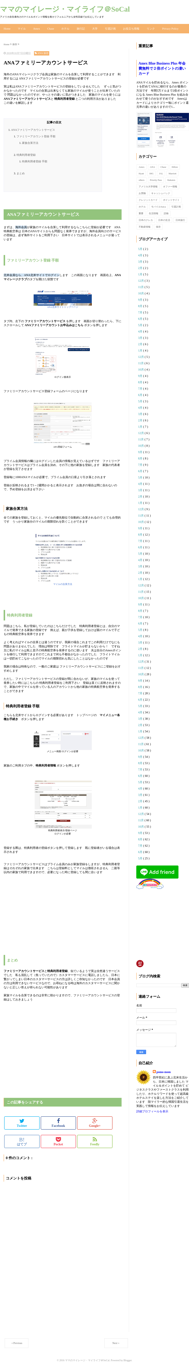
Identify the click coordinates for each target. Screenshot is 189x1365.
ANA (152, 164)
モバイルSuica (158, 204)
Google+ (95, 1120)
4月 (140, 252)
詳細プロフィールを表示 (152, 1108)
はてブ (22, 1138)
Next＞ (116, 1340)
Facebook (58, 1120)
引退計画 (106, 27)
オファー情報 (170, 183)
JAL (161, 170)
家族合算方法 (30, 140)
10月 (141, 290)
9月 (140, 297)
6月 (140, 316)
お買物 (142, 190)
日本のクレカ (146, 217)
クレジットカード (148, 197)
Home (7, 27)
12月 (141, 277)
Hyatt (141, 170)
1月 (140, 271)
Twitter (22, 1120)
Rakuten (171, 177)
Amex (35, 27)
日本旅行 (180, 217)
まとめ (21, 170)
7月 (140, 309)
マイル (21, 27)
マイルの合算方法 (62, 581)
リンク (145, 27)
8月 (140, 303)
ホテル (63, 27)
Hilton (175, 164)
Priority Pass (156, 177)
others (141, 177)
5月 (140, 246)
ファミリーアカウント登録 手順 (36, 133)
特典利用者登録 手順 (34, 158)
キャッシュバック (160, 190)
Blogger (128, 1357)
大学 (91, 27)
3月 (140, 258)
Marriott (172, 170)
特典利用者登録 (26, 152)
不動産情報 (144, 224)
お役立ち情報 (126, 27)
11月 (141, 284)
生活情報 (153, 210)
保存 (158, 224)
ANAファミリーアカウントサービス (33, 127)
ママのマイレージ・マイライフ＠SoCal (65, 9)
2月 (140, 265)
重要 (141, 210)
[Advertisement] (46, 200)
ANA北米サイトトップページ (62, 304)
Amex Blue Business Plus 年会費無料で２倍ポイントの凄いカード (162, 66)
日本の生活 (164, 217)
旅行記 (78, 27)
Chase (48, 27)
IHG (151, 170)
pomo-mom (163, 1069)
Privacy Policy (163, 27)
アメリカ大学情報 (148, 183)
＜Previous (16, 1340)
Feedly (94, 1138)
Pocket (58, 1138)
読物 (166, 210)
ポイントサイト (171, 197)
